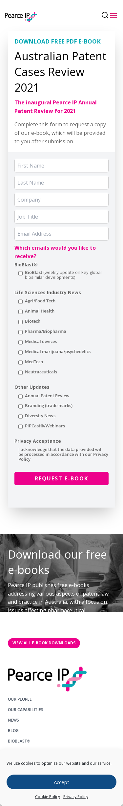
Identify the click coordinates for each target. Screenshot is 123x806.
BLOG (13, 730)
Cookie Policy (47, 796)
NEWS (13, 720)
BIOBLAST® (19, 741)
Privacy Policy (75, 796)
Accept (61, 782)
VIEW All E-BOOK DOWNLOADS (43, 643)
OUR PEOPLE (20, 699)
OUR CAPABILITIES (25, 709)
